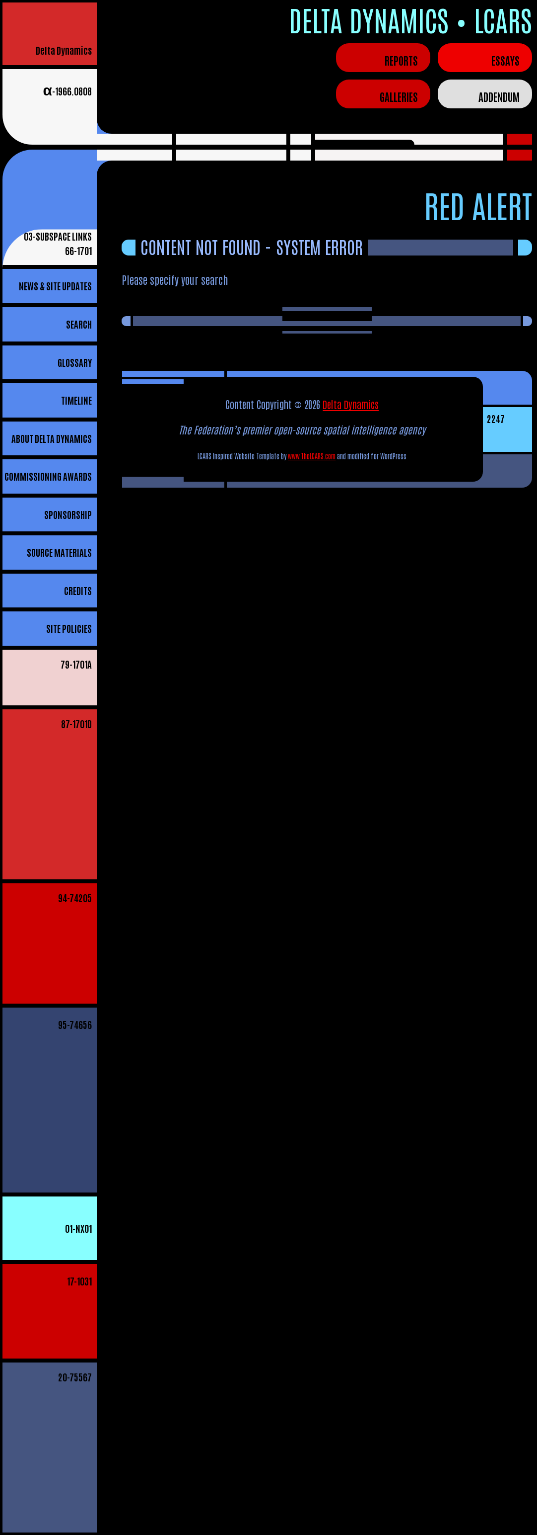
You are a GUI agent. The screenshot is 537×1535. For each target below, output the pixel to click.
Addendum (499, 96)
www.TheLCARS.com (312, 455)
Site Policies (69, 628)
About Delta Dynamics (51, 438)
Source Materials (59, 552)
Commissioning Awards (48, 476)
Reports (401, 60)
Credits (78, 590)
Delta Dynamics (64, 50)
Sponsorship (68, 514)
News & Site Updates (55, 285)
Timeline (76, 400)
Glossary (75, 362)
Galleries (399, 96)
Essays (505, 60)
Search (79, 324)
